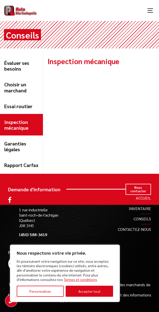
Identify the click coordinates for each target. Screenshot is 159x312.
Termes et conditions (80, 279)
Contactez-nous (134, 229)
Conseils (142, 218)
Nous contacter (138, 189)
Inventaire (140, 208)
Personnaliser (40, 291)
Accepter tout (89, 291)
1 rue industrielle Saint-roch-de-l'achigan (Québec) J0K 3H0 (38, 217)
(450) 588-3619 (33, 234)
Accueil (143, 198)
